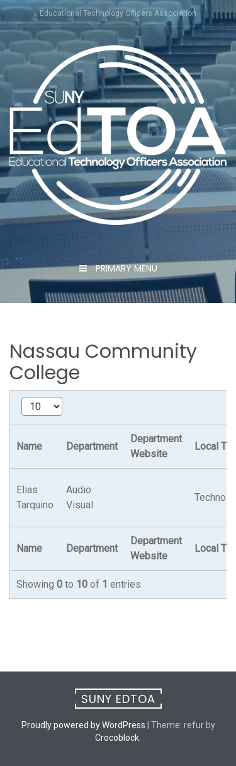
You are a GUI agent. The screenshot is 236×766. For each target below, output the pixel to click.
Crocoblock (117, 738)
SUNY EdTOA (118, 699)
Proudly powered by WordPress (83, 725)
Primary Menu (125, 268)
